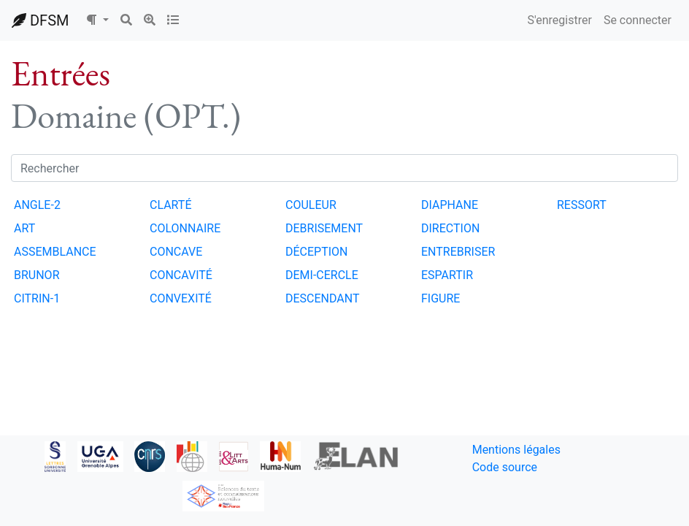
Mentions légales (516, 450)
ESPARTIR (447, 275)
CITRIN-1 (37, 298)
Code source (504, 467)
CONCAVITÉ (181, 275)
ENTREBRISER (458, 252)
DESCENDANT (322, 298)
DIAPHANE (449, 205)
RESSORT (582, 205)
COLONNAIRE (185, 228)
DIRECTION (450, 228)
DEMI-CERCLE (321, 275)
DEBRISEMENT (324, 228)
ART (24, 228)
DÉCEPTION (316, 252)
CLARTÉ (171, 205)
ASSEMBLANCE (55, 252)
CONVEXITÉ (181, 298)
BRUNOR (36, 275)
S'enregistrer (559, 20)
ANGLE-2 (37, 205)
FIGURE (440, 298)
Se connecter (637, 20)
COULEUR (310, 205)
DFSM (40, 20)
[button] (97, 20)
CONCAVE (176, 252)
